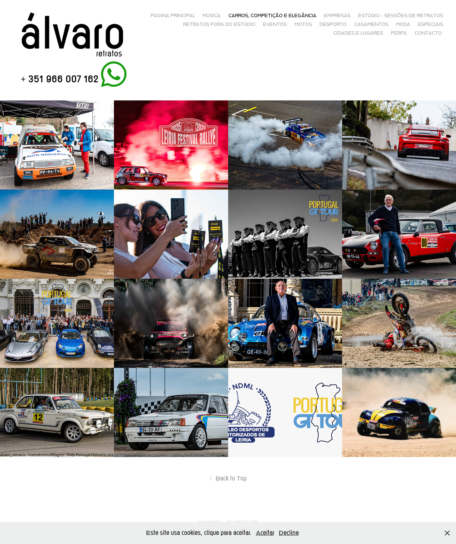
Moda (403, 24)
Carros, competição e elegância (272, 15)
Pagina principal (173, 15)
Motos (303, 24)
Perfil (399, 33)
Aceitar (265, 532)
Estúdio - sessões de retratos (400, 15)
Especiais (430, 24)
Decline (289, 532)
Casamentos (371, 24)
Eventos (275, 24)
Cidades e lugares (358, 33)
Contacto (428, 33)
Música (211, 15)
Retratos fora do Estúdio (219, 24)
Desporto (333, 24)
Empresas (337, 15)
